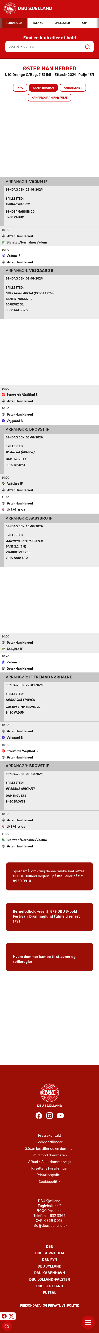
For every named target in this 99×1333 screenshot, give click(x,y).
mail (60, 876)
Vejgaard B (41, 271)
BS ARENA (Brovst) (20, 452)
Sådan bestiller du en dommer (49, 1148)
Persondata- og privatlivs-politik (49, 1305)
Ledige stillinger (49, 1142)
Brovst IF (39, 429)
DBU (49, 1246)
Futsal (49, 1293)
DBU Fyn (49, 1260)
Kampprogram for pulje (50, 98)
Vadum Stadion (17, 204)
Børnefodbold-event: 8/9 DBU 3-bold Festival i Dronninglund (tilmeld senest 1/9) (46, 916)
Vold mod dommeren (49, 1155)
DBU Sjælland (49, 1286)
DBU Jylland (49, 1266)
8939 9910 (22, 881)
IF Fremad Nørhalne (50, 677)
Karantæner (72, 88)
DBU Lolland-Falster (49, 1279)
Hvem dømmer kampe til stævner (41, 957)
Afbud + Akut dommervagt (49, 1162)
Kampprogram (43, 88)
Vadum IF (38, 182)
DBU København (49, 1273)
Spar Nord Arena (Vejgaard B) (30, 293)
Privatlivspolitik (49, 1175)
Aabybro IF (40, 518)
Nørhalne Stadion (20, 699)
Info (20, 88)
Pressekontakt (49, 1135)
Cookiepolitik (49, 1181)
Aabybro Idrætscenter (24, 541)
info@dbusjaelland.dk (49, 1225)
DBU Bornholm (49, 1253)
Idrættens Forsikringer (49, 1168)
